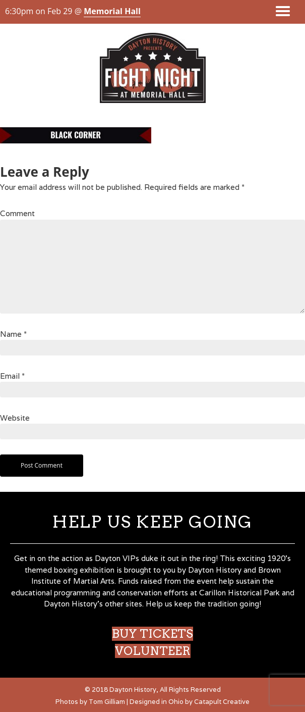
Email (12, 376)
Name (13, 334)
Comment (17, 213)
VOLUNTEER (153, 651)
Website (15, 418)
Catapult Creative (222, 701)
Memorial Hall (112, 11)
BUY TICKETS (152, 634)
